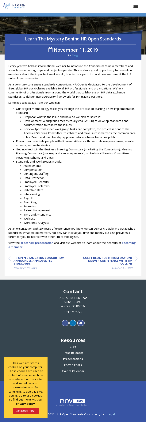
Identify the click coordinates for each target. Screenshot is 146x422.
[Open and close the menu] (84, 6)
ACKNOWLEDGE (25, 411)
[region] (109, 263)
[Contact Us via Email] (81, 323)
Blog (74, 55)
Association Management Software (73, 402)
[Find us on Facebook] (65, 323)
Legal (111, 414)
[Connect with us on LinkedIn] (72, 323)
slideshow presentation (37, 243)
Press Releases (73, 353)
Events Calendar (73, 371)
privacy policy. (26, 403)
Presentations (73, 359)
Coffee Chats (73, 365)
